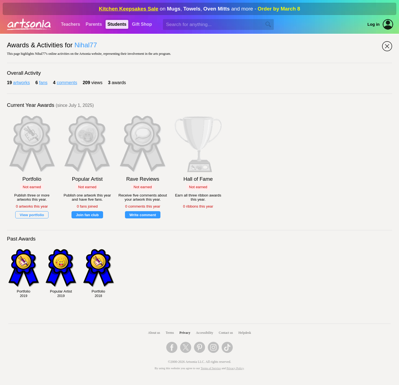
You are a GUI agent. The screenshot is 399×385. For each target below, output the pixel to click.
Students (117, 24)
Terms (170, 333)
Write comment (142, 215)
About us (154, 333)
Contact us (226, 333)
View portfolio (32, 215)
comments (67, 82)
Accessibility (204, 333)
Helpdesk (245, 333)
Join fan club (87, 215)
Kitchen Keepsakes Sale (128, 9)
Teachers (70, 24)
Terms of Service (211, 368)
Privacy (185, 333)
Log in (373, 24)
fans (43, 82)
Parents (94, 24)
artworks (21, 82)
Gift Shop (142, 24)
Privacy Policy (235, 368)
